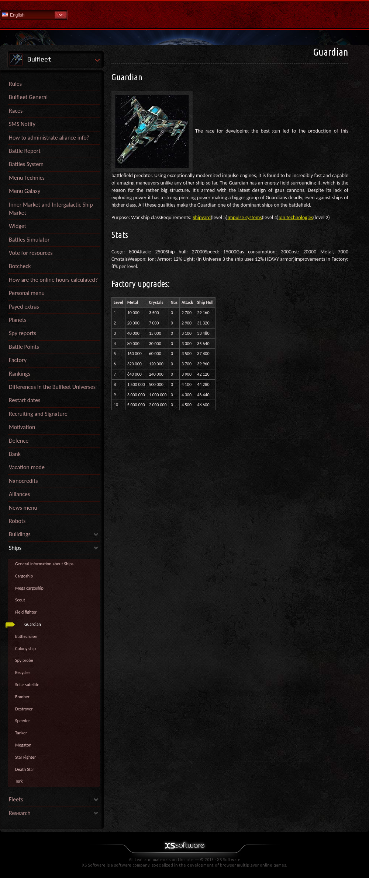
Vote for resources (31, 252)
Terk (19, 781)
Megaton (23, 745)
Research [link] (20, 812)
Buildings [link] (20, 534)
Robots (17, 520)
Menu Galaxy (24, 190)
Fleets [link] (16, 799)
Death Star (24, 769)
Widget (17, 225)
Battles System (26, 164)
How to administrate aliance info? (49, 137)
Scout (20, 600)
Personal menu (27, 292)
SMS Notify (22, 123)
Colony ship (25, 648)
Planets (18, 319)
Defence (18, 440)
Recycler (22, 672)
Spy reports (22, 333)
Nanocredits (23, 480)
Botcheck (20, 266)
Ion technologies (296, 217)
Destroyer (24, 709)
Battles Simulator (29, 239)
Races (16, 110)
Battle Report (25, 150)
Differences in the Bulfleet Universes (52, 386)
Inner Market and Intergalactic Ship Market (51, 208)
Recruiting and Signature (38, 413)
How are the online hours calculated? (53, 279)
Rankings (19, 373)
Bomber (22, 696)
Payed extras (24, 306)
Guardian (32, 624)
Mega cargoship (29, 588)
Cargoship (24, 576)
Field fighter (26, 612)
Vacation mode (27, 467)
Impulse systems (244, 217)
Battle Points (24, 346)
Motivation (22, 427)
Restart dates (24, 400)
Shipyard (202, 217)
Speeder (22, 720)
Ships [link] (15, 547)
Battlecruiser (26, 636)
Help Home (184, 14)
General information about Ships (44, 563)
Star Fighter (25, 757)
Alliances (19, 494)
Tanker (21, 732)
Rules (15, 83)
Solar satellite (27, 684)
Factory (18, 360)
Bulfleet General (28, 97)
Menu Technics (27, 177)
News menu (23, 507)
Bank (15, 453)
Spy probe (24, 660)
